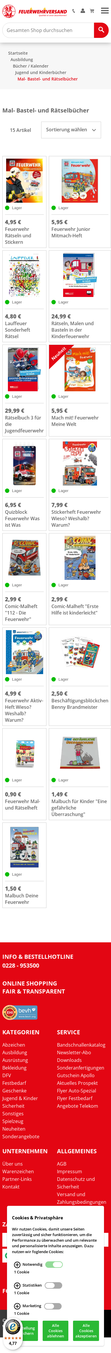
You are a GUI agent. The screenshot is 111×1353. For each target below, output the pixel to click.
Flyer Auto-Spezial (76, 1090)
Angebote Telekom (77, 1106)
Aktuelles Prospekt (77, 1083)
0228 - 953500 (20, 965)
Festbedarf (14, 1083)
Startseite (18, 53)
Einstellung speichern (25, 1333)
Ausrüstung (15, 1060)
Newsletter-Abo (74, 1052)
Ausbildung (22, 59)
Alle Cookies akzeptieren (86, 1333)
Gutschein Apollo (76, 1075)
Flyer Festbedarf (74, 1098)
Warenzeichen (18, 1171)
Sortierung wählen (71, 129)
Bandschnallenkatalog (81, 1045)
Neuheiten (13, 1129)
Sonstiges (13, 1113)
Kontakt (11, 1187)
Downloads (69, 1060)
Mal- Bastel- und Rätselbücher (48, 79)
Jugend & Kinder (20, 1098)
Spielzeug (12, 1121)
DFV (6, 1075)
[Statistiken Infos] (17, 1288)
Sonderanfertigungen (80, 1068)
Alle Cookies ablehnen (55, 1333)
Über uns (12, 1164)
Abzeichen (13, 1045)
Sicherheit (13, 1106)
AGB (61, 1164)
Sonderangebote (20, 1136)
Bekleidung (14, 1068)
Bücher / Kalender (30, 66)
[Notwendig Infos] (17, 1267)
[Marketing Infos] (17, 1309)
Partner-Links (17, 1179)
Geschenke (14, 1090)
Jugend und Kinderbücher (40, 72)
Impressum (69, 1171)
